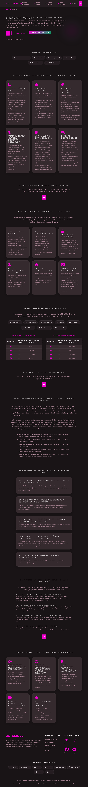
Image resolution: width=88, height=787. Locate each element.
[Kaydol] (44, 384)
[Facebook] (66, 750)
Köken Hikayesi (37, 3)
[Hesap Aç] (80, 3)
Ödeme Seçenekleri (54, 58)
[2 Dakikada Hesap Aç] (8, 33)
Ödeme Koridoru (48, 3)
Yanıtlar (72, 3)
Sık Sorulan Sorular (35, 63)
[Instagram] (74, 742)
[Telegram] (74, 750)
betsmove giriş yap (19, 33)
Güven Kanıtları (38, 58)
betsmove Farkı (69, 58)
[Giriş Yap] (44, 636)
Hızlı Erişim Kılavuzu (52, 63)
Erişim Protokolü (61, 3)
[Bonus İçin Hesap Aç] (44, 197)
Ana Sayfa (8, 9)
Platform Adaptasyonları (21, 58)
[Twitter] (66, 742)
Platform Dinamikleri (24, 3)
